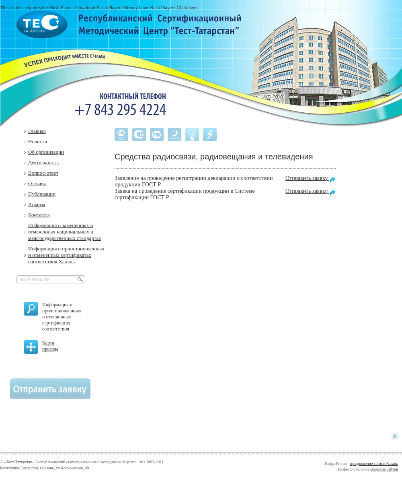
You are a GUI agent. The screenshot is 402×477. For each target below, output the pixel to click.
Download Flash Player (97, 7)
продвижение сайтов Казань (374, 463)
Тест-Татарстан (19, 462)
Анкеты (36, 204)
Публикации (41, 194)
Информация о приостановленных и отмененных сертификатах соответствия (61, 317)
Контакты (39, 215)
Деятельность (43, 162)
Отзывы (37, 183)
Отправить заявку (310, 179)
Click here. (187, 7)
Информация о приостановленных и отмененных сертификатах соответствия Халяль (66, 255)
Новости (37, 141)
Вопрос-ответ (43, 173)
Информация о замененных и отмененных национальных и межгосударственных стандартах (64, 231)
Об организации (46, 152)
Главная (37, 131)
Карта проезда (50, 346)
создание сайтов (384, 469)
